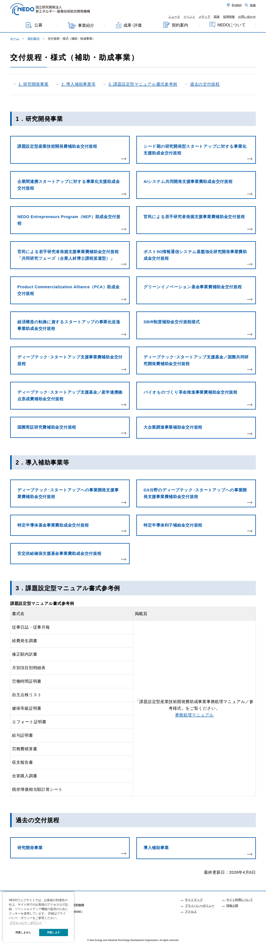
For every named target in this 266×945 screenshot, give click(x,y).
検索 (253, 5)
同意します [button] (53, 932)
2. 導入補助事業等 (78, 84)
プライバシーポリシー (199, 905)
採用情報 (229, 16)
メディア (204, 16)
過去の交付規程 (205, 84)
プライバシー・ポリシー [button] (25, 922)
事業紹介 (86, 25)
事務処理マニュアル (194, 715)
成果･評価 (132, 25)
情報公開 (232, 905)
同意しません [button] (23, 932)
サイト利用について (239, 899)
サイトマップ (194, 899)
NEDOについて (231, 24)
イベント (189, 16)
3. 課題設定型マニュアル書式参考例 (142, 84)
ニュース (174, 16)
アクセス (191, 911)
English (237, 5)
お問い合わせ (247, 16)
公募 (38, 25)
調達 (217, 16)
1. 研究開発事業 (33, 84)
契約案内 (180, 25)
